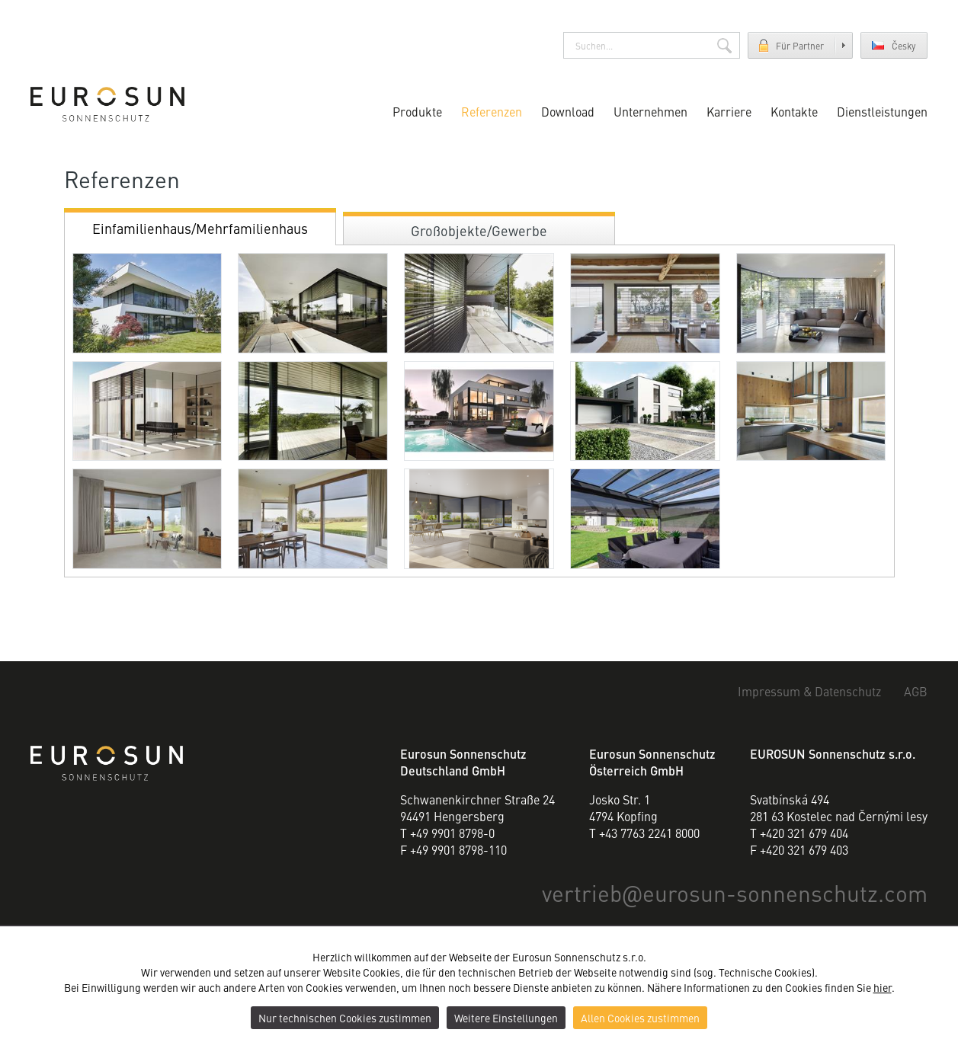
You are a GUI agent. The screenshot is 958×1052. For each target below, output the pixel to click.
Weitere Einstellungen (506, 1017)
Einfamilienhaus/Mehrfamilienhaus (200, 228)
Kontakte (794, 111)
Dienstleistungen (882, 111)
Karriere (728, 111)
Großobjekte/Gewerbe (479, 230)
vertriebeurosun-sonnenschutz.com (735, 892)
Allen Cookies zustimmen (640, 1017)
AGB (916, 691)
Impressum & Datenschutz (809, 691)
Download (567, 111)
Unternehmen (650, 111)
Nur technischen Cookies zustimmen (344, 1017)
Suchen (724, 45)
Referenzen (491, 111)
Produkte (417, 111)
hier (882, 987)
